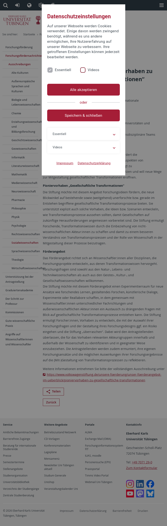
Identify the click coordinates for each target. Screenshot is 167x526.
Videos (93, 70)
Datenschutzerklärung (94, 163)
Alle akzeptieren (83, 89)
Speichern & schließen (83, 115)
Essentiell (63, 70)
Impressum (65, 163)
